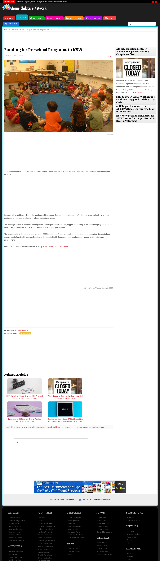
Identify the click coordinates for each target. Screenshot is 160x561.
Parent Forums (102, 506)
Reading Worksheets (45, 523)
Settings (132, 503)
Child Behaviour (14, 509)
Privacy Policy (100, 548)
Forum (110, 18)
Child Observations (74, 503)
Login (128, 520)
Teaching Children (15, 503)
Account (12, 24)
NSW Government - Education (56, 246)
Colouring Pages (44, 538)
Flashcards (42, 495)
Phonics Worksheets (45, 521)
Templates (94, 18)
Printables (75, 18)
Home (10, 18)
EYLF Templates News (105, 531)
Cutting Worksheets (45, 500)
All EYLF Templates (74, 495)
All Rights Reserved (96, 555)
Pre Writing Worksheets (46, 503)
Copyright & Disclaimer (82, 548)
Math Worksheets (44, 529)
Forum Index (101, 495)
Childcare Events (74, 529)
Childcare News (23, 330)
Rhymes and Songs (15, 534)
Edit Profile (130, 508)
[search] (141, 25)
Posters (40, 498)
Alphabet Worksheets (45, 506)
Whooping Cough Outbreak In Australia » (92, 403)
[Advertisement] (106, 9)
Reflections (71, 500)
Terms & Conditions (60, 548)
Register (129, 517)
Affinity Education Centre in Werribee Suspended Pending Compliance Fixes (45, 398)
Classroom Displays (45, 535)
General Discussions (104, 509)
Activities (55, 18)
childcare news (27, 332)
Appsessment (135, 525)
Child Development (15, 506)
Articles (37, 18)
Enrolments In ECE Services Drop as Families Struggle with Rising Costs (72, 398)
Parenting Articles (15, 512)
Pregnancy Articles (15, 515)
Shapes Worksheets (45, 515)
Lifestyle (70, 531)
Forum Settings (131, 514)
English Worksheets (45, 532)
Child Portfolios (73, 506)
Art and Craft (13, 531)
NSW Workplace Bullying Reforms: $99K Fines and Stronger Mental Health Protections (18, 399)
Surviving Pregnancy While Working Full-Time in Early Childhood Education (42, 2)
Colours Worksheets (45, 512)
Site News (103, 514)
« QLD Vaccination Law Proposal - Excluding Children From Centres (47, 403)
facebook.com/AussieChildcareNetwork (96, 476)
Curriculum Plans (74, 509)
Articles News (102, 523)
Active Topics (101, 498)
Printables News (102, 529)
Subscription (135, 489)
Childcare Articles (15, 495)
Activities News (102, 526)
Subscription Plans (133, 498)
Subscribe (114, 548)
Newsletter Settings (133, 511)
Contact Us (126, 548)
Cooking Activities (15, 537)
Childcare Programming (17, 498)
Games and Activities (16, 529)
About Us (32, 548)
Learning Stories (73, 498)
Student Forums (102, 503)
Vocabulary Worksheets (46, 518)
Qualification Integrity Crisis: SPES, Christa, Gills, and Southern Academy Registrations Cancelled (99, 399)
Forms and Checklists (75, 512)
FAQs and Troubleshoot (76, 515)
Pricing (128, 536)
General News (102, 520)
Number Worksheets (45, 509)
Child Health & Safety (16, 518)
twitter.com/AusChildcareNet (64, 476)
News (23, 17)
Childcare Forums (103, 500)
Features (129, 534)
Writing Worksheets (45, 526)
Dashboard (130, 495)
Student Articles (14, 500)
